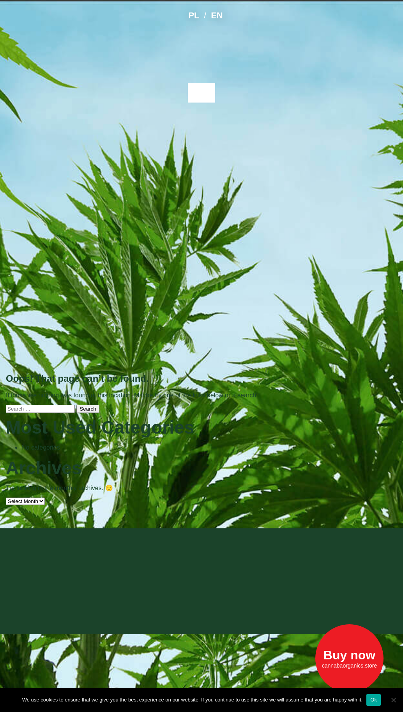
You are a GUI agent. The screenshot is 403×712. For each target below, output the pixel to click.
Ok (373, 700)
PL (193, 15)
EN (217, 15)
